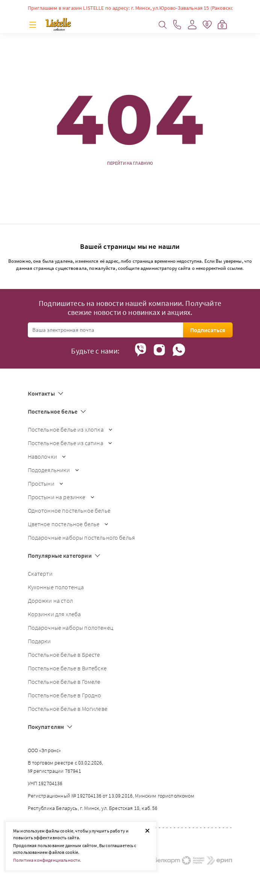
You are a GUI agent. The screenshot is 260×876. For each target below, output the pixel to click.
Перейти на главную (130, 163)
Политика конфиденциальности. (47, 860)
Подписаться (207, 330)
